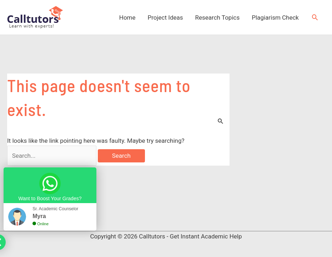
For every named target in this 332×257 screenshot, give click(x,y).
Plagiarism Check (275, 17)
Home (127, 17)
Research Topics (217, 17)
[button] (315, 17)
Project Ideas (165, 17)
